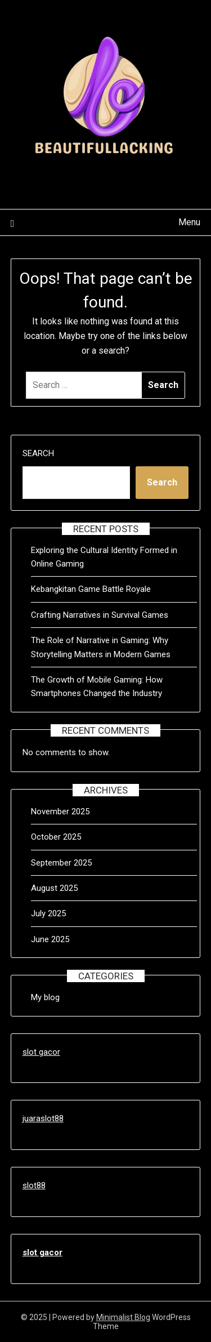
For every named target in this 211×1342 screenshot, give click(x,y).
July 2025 (48, 913)
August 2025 (54, 888)
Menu (189, 222)
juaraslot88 (43, 1118)
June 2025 (50, 939)
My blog (45, 997)
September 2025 (61, 863)
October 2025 (56, 837)
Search (38, 453)
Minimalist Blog (123, 1317)
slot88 (34, 1185)
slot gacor (41, 1052)
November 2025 (60, 811)
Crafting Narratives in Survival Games (99, 615)
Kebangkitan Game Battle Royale (91, 589)
